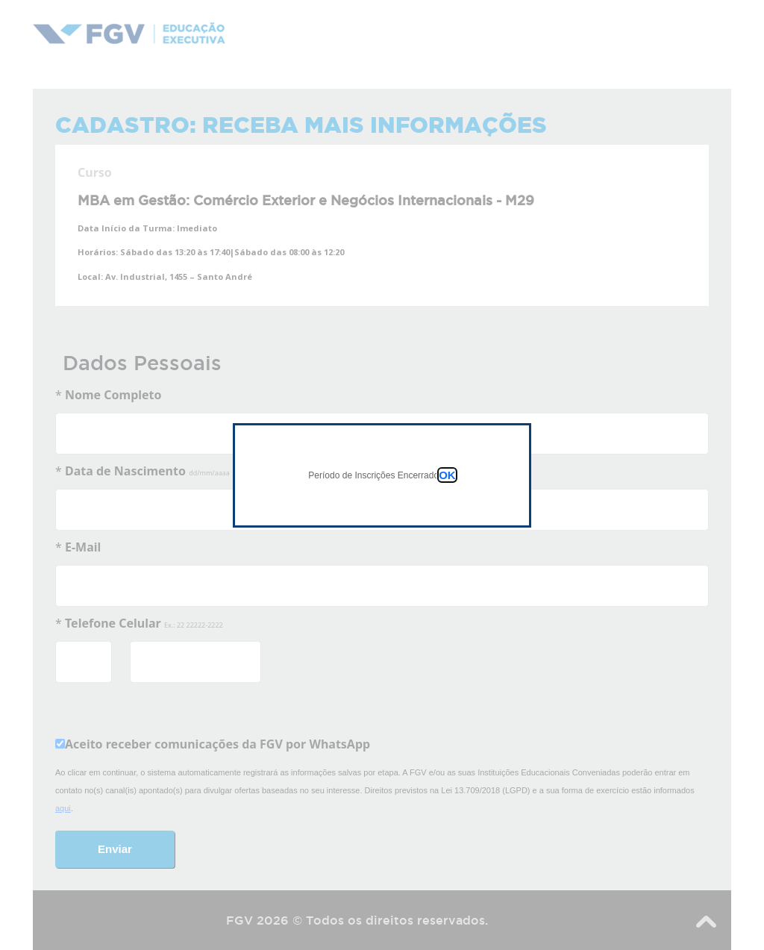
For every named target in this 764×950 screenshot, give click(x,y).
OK (447, 475)
